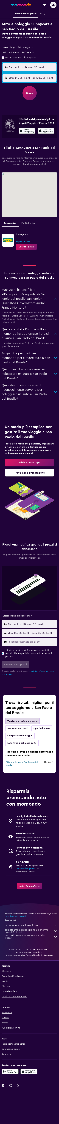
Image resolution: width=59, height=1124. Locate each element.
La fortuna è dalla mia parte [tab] (22, 743)
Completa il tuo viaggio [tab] (20, 736)
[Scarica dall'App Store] (46, 131)
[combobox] (18, 47)
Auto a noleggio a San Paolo (28, 952)
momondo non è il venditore (31, 925)
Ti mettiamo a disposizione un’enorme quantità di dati (31, 931)
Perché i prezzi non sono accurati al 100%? (31, 936)
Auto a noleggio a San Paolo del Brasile (23, 955)
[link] (26, 247)
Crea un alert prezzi (25, 868)
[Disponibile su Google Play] (27, 131)
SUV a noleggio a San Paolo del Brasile (22, 764)
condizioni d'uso (36, 671)
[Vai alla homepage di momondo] (21, 4)
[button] (5, 4)
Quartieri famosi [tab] (42, 728)
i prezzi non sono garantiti (16, 916)
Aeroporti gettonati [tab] (17, 728)
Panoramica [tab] (10, 223)
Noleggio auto (14, 949)
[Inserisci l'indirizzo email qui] (32, 642)
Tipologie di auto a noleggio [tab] (22, 721)
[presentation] (46, 131)
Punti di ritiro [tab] (28, 223)
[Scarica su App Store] (28, 1071)
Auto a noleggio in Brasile (36, 949)
